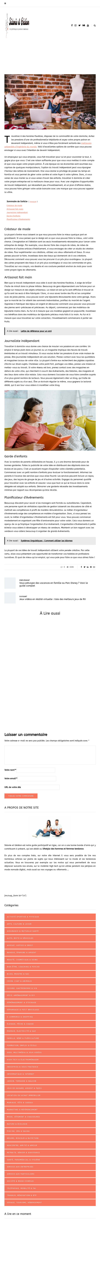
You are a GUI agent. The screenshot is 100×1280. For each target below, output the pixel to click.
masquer (33, 202)
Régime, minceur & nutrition (23, 1138)
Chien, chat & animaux (19, 981)
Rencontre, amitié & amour (22, 1145)
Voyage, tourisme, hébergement (24, 1202)
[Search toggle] (94, 25)
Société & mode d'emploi (20, 1181)
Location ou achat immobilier (23, 1095)
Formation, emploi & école (22, 1045)
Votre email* (10, 778)
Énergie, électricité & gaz (21, 1031)
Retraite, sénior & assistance (23, 1152)
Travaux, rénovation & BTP (22, 1195)
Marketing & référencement (22, 1110)
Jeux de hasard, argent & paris (24, 1088)
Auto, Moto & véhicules (20, 938)
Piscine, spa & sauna (18, 1131)
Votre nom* (10, 770)
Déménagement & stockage (21, 1002)
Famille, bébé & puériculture (23, 1038)
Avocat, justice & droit (20, 945)
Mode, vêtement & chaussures (23, 1117)
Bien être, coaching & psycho (23, 967)
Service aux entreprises (20, 1167)
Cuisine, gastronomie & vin (22, 988)
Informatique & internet (20, 1074)
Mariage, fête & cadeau (20, 1103)
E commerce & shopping (20, 1017)
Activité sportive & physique (23, 917)
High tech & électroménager (23, 1060)
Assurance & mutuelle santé (23, 931)
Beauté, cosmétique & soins (22, 960)
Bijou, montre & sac (18, 974)
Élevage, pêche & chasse (20, 1024)
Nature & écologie (17, 1124)
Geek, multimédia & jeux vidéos (24, 1052)
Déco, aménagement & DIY (21, 995)
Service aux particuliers (20, 1174)
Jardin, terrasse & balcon (21, 1081)
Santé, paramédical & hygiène (23, 1160)
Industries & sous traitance (22, 1067)
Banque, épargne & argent (21, 952)
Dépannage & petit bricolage (23, 1010)
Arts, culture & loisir (19, 924)
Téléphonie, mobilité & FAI (21, 1188)
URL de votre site (12, 787)
